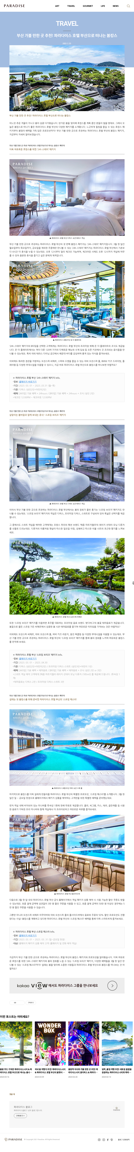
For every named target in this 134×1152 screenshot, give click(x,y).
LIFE (103, 6)
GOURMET (88, 6)
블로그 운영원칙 (124, 1139)
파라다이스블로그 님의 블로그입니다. (28, 1110)
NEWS (116, 6)
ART (57, 6)
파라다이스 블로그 (23, 1106)
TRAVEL (71, 6)
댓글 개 (12, 1094)
